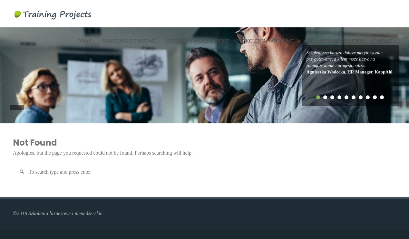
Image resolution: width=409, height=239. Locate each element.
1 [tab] (318, 97)
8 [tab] (368, 97)
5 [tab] (346, 97)
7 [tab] (361, 97)
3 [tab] (332, 97)
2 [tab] (325, 97)
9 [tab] (375, 97)
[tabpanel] (350, 62)
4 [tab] (339, 97)
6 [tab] (353, 97)
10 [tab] (382, 97)
